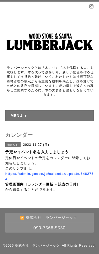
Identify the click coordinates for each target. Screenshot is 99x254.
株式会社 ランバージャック (37, 245)
